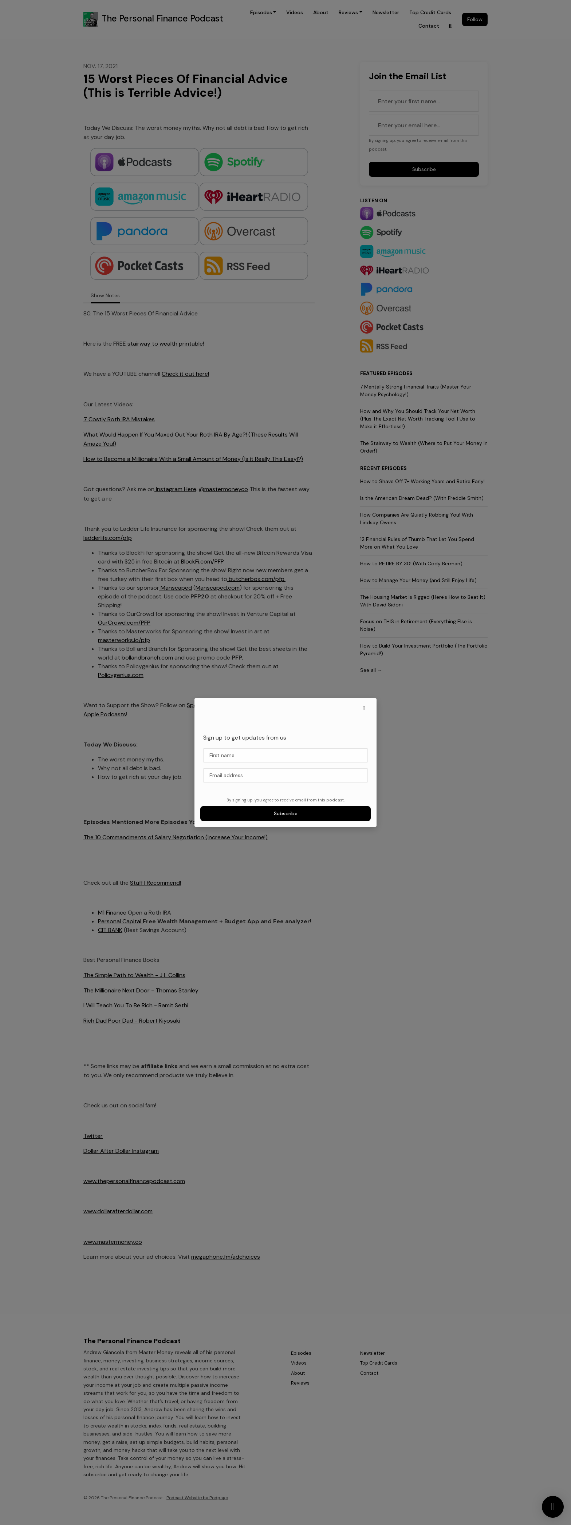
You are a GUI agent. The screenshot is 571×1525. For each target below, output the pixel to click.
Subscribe (286, 813)
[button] (364, 708)
